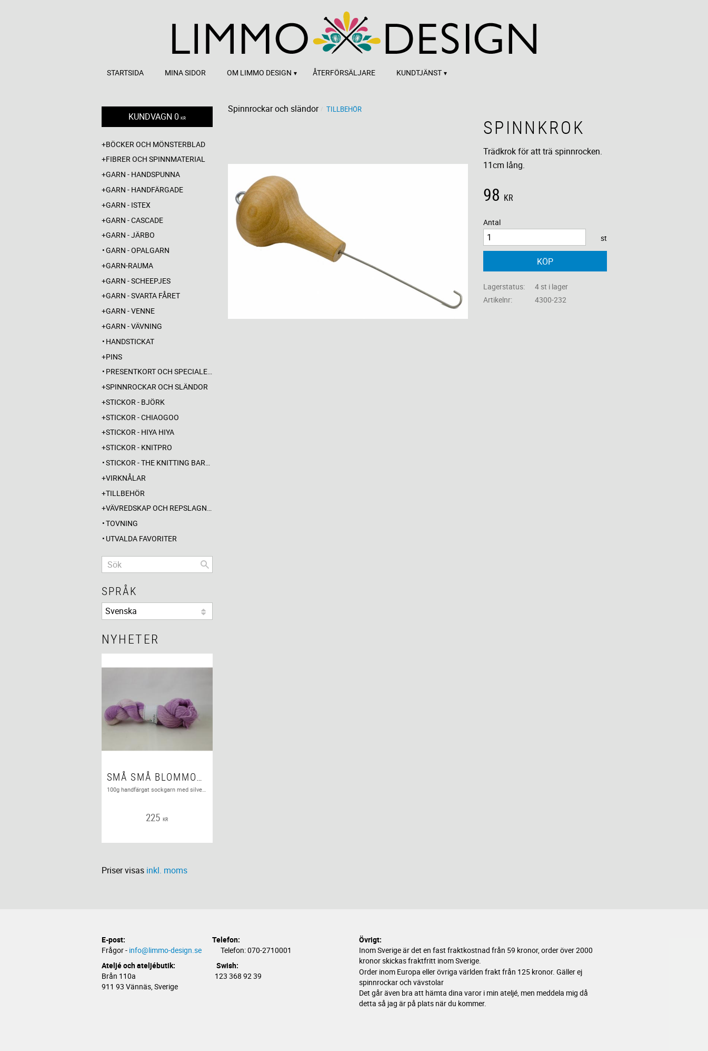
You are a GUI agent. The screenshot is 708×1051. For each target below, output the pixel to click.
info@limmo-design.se (165, 950)
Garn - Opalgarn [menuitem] (137, 250)
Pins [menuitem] (114, 357)
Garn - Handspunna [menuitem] (143, 174)
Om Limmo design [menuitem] (259, 72)
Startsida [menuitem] (125, 72)
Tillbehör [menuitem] (125, 493)
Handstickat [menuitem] (130, 341)
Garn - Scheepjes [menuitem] (138, 281)
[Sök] (205, 564)
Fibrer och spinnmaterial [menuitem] (155, 159)
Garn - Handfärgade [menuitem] (144, 189)
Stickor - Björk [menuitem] (135, 402)
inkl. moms (166, 870)
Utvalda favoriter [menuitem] (141, 538)
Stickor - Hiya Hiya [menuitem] (140, 432)
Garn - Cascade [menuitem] (134, 220)
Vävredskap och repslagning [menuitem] (159, 508)
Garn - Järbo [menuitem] (130, 235)
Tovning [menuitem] (122, 523)
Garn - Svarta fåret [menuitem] (143, 295)
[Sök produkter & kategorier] (157, 564)
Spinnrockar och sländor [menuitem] (157, 387)
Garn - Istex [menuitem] (128, 205)
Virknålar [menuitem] (126, 478)
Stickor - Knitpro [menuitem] (139, 447)
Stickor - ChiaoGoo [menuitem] (142, 417)
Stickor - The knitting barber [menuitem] (159, 463)
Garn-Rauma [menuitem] (129, 265)
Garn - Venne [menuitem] (130, 311)
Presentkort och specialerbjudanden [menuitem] (159, 371)
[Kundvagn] (157, 116)
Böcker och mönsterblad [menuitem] (155, 144)
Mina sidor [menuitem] (185, 72)
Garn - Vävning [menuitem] (134, 326)
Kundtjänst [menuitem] (419, 72)
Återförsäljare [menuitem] (344, 72)
